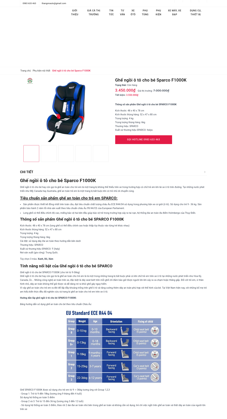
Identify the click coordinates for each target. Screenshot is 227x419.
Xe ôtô (133, 12)
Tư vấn (122, 12)
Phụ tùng (145, 12)
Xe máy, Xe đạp (174, 12)
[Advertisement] (113, 42)
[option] (66, 110)
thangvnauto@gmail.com (54, 3)
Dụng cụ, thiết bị (195, 12)
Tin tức (111, 12)
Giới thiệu (74, 12)
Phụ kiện (158, 12)
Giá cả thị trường (93, 12)
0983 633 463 (29, 3)
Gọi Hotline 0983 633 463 (143, 139)
